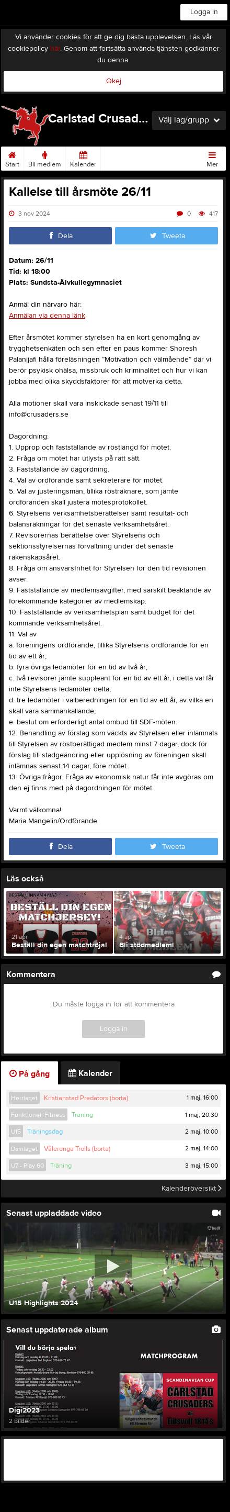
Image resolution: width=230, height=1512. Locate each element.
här (55, 48)
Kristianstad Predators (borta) (86, 1098)
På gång (29, 1074)
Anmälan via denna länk (47, 315)
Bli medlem (44, 158)
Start (12, 158)
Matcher (117, 158)
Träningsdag (45, 1131)
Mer (212, 158)
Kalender (83, 158)
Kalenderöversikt (192, 1188)
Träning (82, 1115)
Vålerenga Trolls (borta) (77, 1149)
